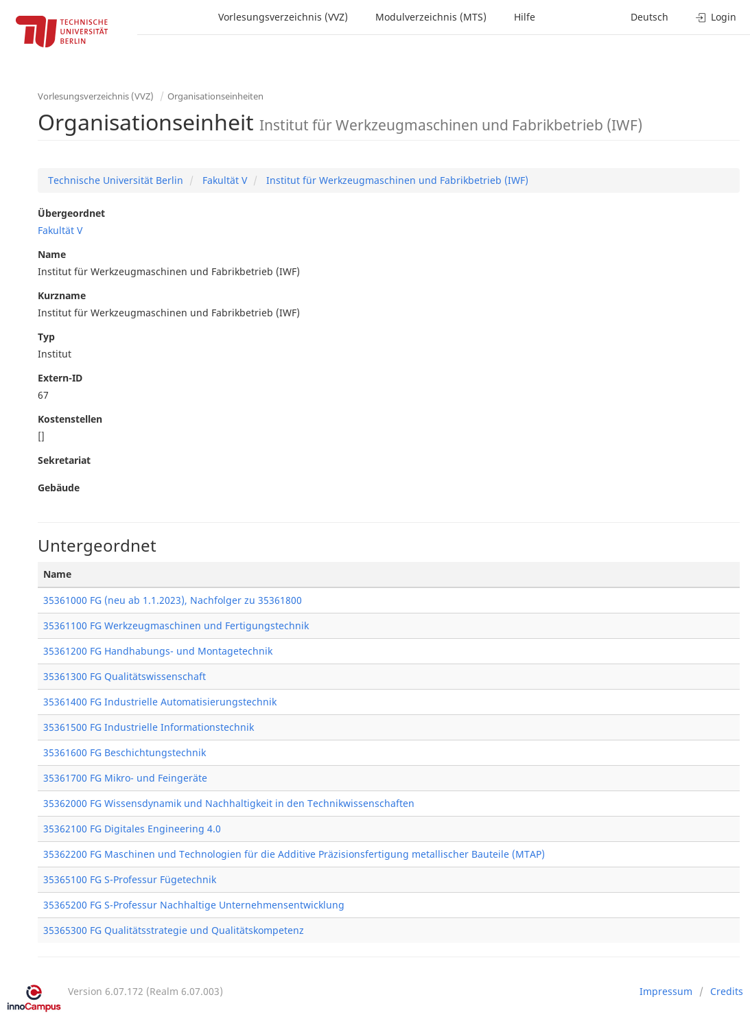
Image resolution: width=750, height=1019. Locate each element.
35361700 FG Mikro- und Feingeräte (125, 777)
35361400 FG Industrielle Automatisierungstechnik (160, 701)
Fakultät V (223, 180)
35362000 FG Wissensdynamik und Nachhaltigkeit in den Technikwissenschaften (228, 803)
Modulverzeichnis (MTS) (431, 16)
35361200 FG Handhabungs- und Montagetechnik (157, 650)
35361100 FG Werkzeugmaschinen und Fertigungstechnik (176, 625)
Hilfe (524, 16)
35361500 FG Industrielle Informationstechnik (148, 727)
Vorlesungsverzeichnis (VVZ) (283, 16)
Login (716, 16)
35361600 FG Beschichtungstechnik (124, 752)
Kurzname (62, 295)
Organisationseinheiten (215, 96)
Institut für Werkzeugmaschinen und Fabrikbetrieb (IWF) (395, 180)
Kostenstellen (70, 418)
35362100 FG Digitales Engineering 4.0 (132, 828)
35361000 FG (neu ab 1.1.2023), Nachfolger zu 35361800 (172, 600)
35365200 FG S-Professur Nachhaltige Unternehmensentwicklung (193, 904)
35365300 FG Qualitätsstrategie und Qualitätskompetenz (173, 930)
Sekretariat (64, 460)
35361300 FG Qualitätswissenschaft (124, 676)
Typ (46, 336)
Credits (726, 991)
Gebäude (59, 487)
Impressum (666, 991)
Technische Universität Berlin (115, 180)
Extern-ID (60, 377)
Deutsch (649, 16)
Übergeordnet (71, 213)
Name (52, 254)
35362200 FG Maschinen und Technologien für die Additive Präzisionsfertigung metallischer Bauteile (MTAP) (294, 853)
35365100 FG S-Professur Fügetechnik (129, 879)
